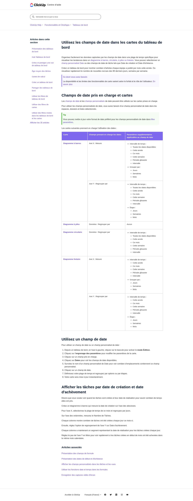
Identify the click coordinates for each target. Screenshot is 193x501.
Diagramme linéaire (71, 259)
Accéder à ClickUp (72, 495)
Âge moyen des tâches (41, 71)
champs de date (72, 101)
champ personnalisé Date (73, 63)
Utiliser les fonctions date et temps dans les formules (85, 470)
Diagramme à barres (72, 143)
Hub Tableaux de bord (41, 57)
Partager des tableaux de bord (42, 89)
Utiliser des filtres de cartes (40, 105)
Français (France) (93, 495)
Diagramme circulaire (72, 232)
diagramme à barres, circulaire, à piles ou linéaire (112, 60)
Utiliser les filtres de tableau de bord (40, 97)
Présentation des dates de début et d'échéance (82, 459)
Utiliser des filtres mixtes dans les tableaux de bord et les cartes (42, 115)
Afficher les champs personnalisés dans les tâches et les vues (89, 464)
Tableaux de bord (80, 25)
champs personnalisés (95, 101)
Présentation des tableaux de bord (42, 50)
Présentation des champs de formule (78, 453)
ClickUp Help (35, 25)
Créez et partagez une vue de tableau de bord (43, 64)
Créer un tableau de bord (42, 82)
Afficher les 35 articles (39, 123)
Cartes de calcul (38, 77)
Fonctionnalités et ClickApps (57, 25)
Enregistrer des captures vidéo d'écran (78, 475)
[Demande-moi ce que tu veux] (66, 17)
